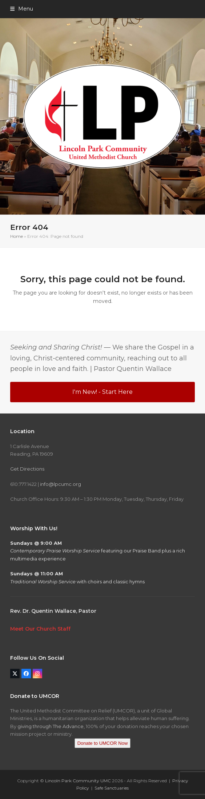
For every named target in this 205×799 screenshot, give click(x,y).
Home (16, 236)
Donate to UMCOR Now (102, 743)
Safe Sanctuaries (112, 788)
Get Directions (27, 469)
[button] (21, 8)
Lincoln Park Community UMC (78, 780)
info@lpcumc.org (60, 484)
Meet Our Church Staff (40, 629)
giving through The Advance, (51, 726)
